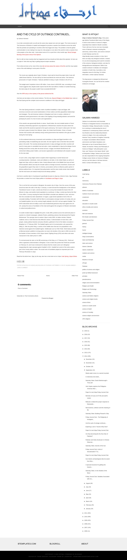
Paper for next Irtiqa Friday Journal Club (97, 392)
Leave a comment (22, 267)
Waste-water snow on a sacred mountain (97, 373)
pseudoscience (86, 279)
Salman (84, 121)
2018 (85, 334)
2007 (85, 527)
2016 (85, 341)
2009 (85, 520)
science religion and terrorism (90, 315)
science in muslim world (89, 305)
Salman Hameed (70, 265)
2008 (85, 524)
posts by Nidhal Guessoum (90, 273)
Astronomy (85, 180)
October (88, 366)
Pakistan (84, 266)
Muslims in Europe (87, 259)
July (87, 487)
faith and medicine (87, 213)
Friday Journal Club (88, 220)
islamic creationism (87, 249)
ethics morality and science (90, 207)
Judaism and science (88, 253)
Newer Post (20, 275)
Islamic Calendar (87, 246)
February (88, 505)
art (83, 177)
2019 (85, 331)
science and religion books (90, 299)
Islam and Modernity (88, 240)
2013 (85, 352)
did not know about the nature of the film (53, 66)
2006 (85, 531)
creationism (85, 197)
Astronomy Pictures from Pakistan (92, 184)
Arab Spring (85, 174)
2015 (85, 345)
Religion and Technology (89, 289)
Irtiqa (61, 554)
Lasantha (68, 556)
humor (84, 230)
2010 (85, 516)
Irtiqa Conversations (88, 236)
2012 (85, 356)
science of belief (87, 309)
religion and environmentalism (91, 282)
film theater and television (89, 217)
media (84, 256)
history (84, 226)
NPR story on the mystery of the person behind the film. (38, 93)
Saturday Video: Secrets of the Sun (96, 445)
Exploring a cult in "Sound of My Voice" (97, 426)
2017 (85, 338)
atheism (84, 187)
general (84, 223)
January (88, 508)
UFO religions (86, 319)
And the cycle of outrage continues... (43, 34)
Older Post (75, 275)
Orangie (92, 84)
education (85, 200)
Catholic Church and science (90, 194)
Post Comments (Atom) (31, 296)
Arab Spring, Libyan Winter (69, 256)
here (99, 162)
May (87, 494)
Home (20, 26)
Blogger (51, 298)
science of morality (87, 312)
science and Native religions (90, 296)
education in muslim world (89, 203)
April (87, 497)
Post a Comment (22, 288)
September (89, 370)
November (89, 363)
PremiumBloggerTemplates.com (85, 556)
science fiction (86, 302)
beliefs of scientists (87, 190)
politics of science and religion (33, 265)
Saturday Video (86, 292)
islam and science (87, 243)
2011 (85, 513)
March (87, 501)
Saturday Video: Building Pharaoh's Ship (97, 413)
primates (84, 276)
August (88, 483)
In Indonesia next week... (93, 376)
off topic (84, 263)
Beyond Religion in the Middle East (62, 98)
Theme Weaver (42, 556)
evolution (85, 210)
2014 (85, 349)
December (89, 359)
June (87, 490)
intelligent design (87, 233)
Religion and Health (88, 286)
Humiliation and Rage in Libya (54, 178)
